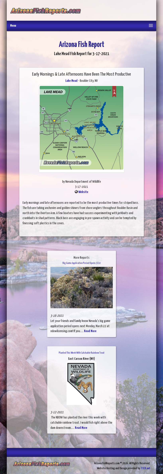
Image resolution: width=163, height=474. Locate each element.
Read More (90, 331)
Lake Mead (71, 81)
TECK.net (145, 468)
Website (83, 192)
